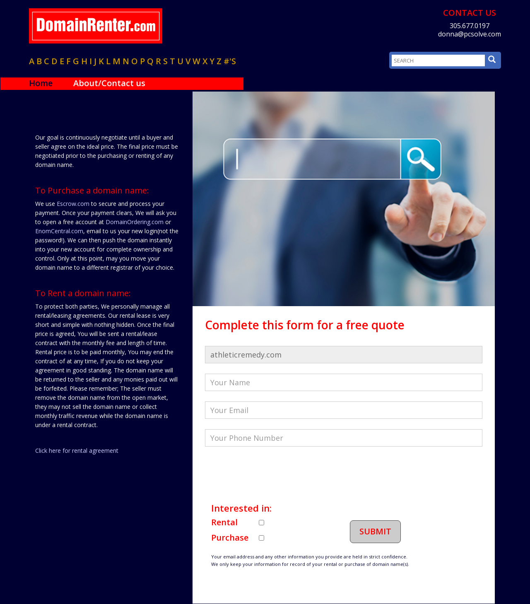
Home (41, 83)
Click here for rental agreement (76, 450)
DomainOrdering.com (135, 222)
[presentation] (268, 473)
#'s (230, 61)
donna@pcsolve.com (469, 34)
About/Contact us (109, 83)
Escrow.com (73, 204)
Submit (375, 531)
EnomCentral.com (59, 231)
